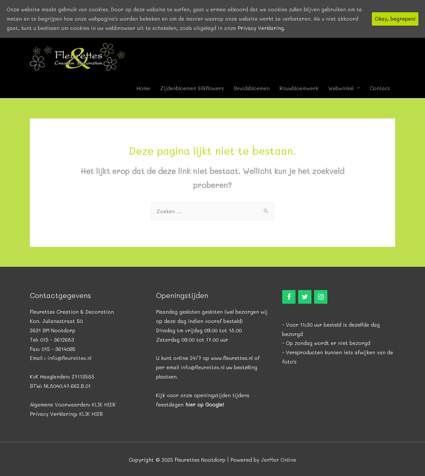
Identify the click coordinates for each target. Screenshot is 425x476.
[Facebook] (289, 297)
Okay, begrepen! (395, 18)
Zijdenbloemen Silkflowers (192, 88)
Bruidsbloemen (252, 88)
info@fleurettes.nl (69, 358)
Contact (380, 88)
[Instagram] (320, 297)
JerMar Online (278, 459)
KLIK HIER (104, 404)
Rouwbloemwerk (299, 88)
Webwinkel (341, 88)
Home (143, 88)
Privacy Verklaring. (261, 28)
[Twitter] (304, 297)
